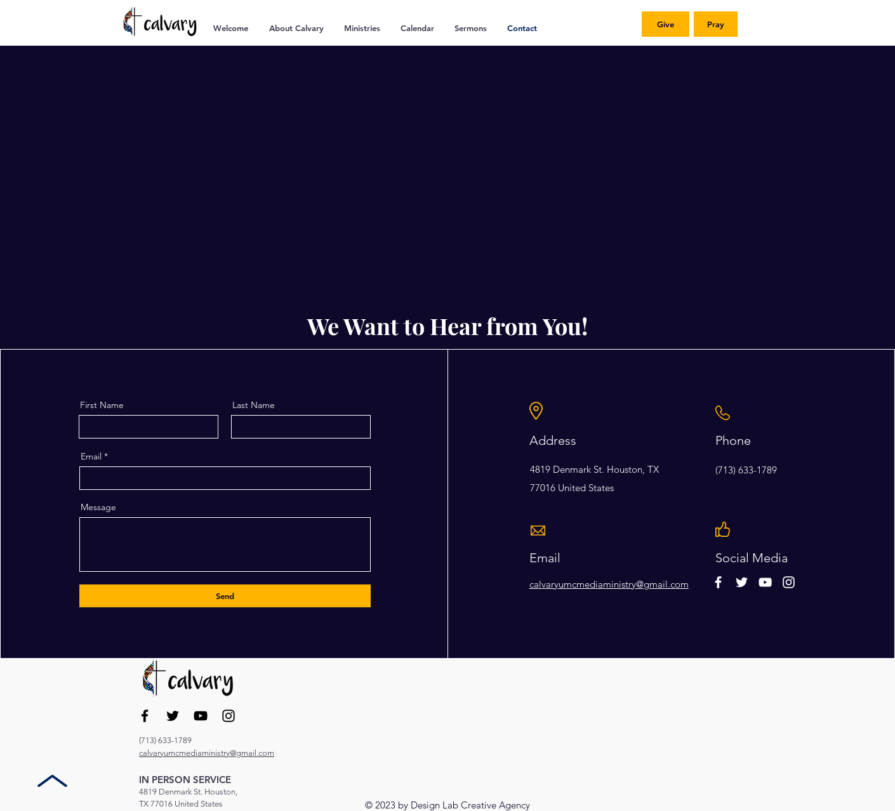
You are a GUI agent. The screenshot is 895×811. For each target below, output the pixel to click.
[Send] (225, 595)
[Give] (665, 24)
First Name (102, 404)
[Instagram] (228, 716)
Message (98, 507)
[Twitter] (172, 716)
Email (91, 456)
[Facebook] (144, 716)
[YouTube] (200, 716)
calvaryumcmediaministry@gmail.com (609, 584)
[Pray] (716, 24)
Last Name (253, 404)
